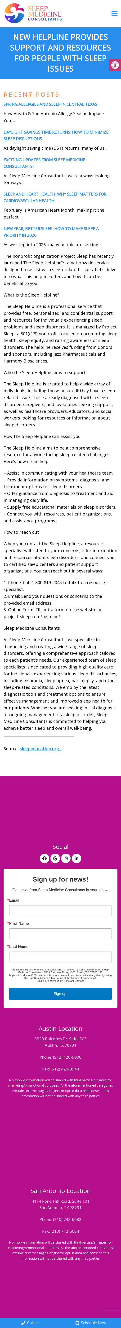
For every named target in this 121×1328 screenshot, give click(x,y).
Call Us (30, 1322)
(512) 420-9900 (67, 1057)
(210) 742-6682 (67, 1219)
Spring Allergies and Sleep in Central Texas (50, 104)
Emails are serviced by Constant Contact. (61, 981)
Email (14, 900)
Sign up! (60, 994)
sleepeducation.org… (41, 748)
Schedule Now (91, 1322)
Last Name (18, 947)
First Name (19, 924)
